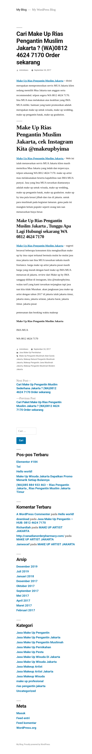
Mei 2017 (22, 595)
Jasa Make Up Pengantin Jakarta (38, 637)
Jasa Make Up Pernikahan (30, 352)
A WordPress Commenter (33, 514)
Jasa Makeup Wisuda (30, 676)
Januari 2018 (25, 576)
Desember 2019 (26, 566)
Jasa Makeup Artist (29, 666)
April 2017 (23, 600)
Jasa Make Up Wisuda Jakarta (36, 662)
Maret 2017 (24, 605)
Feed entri (23, 718)
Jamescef (23, 544)
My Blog (21, 9)
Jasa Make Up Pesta (29, 652)
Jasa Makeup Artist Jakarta (34, 671)
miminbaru (23, 70)
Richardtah (23, 527)
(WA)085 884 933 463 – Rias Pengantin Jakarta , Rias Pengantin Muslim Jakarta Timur (43, 488)
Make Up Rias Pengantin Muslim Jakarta (39, 80)
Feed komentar (26, 723)
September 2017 (27, 591)
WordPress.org (26, 727)
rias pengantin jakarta (31, 686)
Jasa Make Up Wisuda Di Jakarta (38, 657)
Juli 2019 (22, 571)
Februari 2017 (25, 610)
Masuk (20, 713)
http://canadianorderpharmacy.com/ (40, 536)
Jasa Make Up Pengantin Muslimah (39, 642)
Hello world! (24, 471)
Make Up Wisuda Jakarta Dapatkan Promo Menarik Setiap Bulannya (44, 478)
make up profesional (30, 681)
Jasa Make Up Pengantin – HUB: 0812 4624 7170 (44, 520)
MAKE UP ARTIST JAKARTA (35, 539)
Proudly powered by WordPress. (37, 744)
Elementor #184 (27, 461)
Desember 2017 (26, 581)
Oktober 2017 (25, 586)
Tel (18, 466)
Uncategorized (26, 691)
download (22, 519)
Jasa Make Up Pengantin (32, 632)
